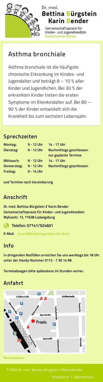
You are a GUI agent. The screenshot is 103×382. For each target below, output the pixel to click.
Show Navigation (94, 7)
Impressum (60, 377)
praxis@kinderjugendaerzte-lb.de (43, 233)
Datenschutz (83, 377)
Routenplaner (14, 357)
